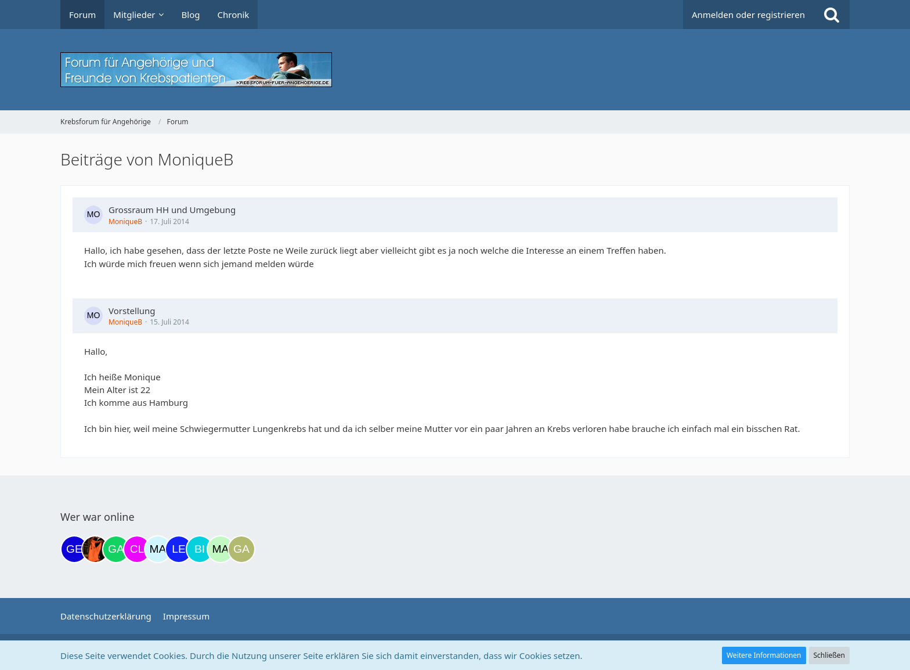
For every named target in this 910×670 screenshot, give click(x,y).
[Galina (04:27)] (241, 549)
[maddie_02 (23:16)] (220, 549)
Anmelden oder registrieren (748, 14)
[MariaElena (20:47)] (158, 549)
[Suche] (832, 14)
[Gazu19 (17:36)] (116, 549)
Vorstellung (132, 310)
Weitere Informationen (764, 655)
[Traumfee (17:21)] (95, 549)
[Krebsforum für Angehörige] (455, 69)
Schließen (829, 655)
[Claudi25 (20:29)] (137, 549)
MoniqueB (125, 221)
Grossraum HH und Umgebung (172, 209)
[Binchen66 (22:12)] (200, 549)
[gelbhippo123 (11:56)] (74, 549)
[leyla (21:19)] (179, 549)
